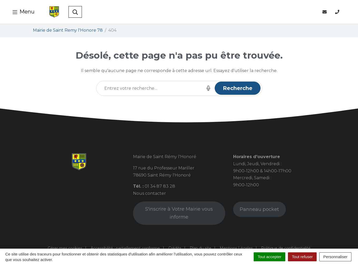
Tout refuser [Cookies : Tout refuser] (302, 256)
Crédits (174, 248)
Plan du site (200, 248)
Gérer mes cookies (65, 248)
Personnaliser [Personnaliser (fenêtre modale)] (335, 256)
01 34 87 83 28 (160, 186)
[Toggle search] (75, 12)
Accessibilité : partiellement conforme (125, 248)
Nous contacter (149, 193)
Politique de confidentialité (286, 248)
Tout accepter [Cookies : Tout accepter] (269, 256)
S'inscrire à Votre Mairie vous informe (179, 213)
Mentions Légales (236, 248)
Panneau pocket (259, 209)
